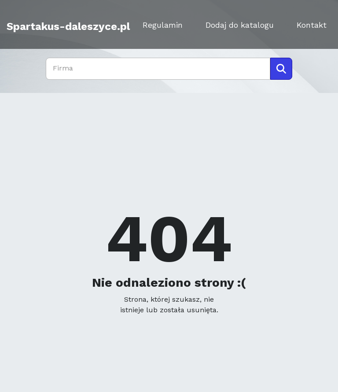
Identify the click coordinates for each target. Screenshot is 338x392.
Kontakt (312, 25)
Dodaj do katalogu (240, 25)
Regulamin (163, 25)
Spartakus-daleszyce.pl (68, 26)
